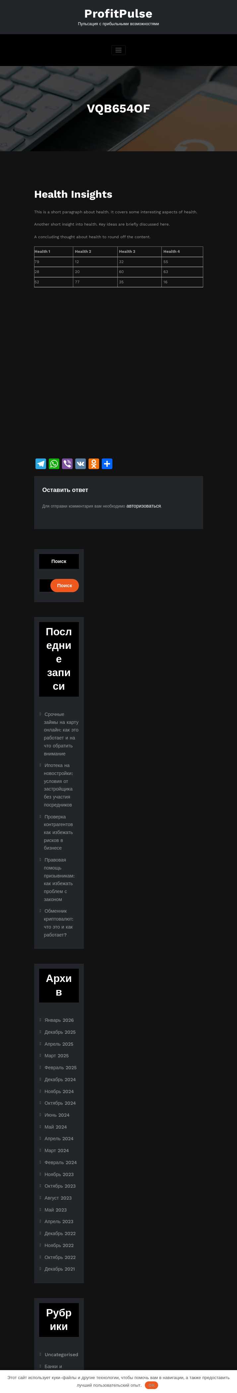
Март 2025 (55, 987)
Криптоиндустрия (61, 1300)
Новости (52, 1310)
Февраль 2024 (58, 1082)
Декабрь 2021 (58, 1177)
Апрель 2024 (57, 1061)
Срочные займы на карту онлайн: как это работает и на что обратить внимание (61, 723)
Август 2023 (56, 1114)
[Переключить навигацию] (118, 48)
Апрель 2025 (57, 976)
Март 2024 (55, 1072)
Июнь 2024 (55, 1040)
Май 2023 (54, 1124)
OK (151, 1385)
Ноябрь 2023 (57, 1093)
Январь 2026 (57, 955)
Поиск (58, 558)
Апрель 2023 (57, 1135)
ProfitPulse (119, 12)
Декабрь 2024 (58, 1008)
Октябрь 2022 (58, 1167)
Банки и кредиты (60, 1272)
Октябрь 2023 (58, 1103)
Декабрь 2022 (58, 1146)
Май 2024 (54, 1050)
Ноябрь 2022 (57, 1156)
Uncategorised (59, 1262)
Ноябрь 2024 (57, 1018)
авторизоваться (141, 503)
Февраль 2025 (58, 998)
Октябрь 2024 (58, 1029)
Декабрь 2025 (58, 966)
